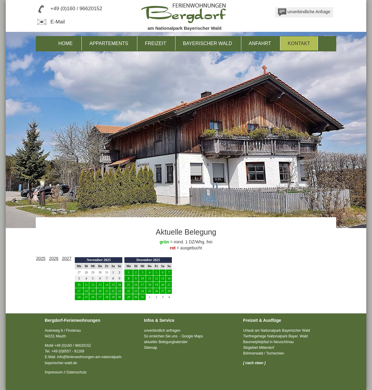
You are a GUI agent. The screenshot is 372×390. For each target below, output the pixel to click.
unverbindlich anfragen (162, 330)
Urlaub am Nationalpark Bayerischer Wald (276, 330)
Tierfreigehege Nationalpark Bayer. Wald (275, 336)
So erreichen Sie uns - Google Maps (173, 336)
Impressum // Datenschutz (66, 372)
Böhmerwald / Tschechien (263, 353)
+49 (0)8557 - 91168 (67, 351)
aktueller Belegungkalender (166, 342)
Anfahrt (260, 43)
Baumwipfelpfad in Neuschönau (268, 342)
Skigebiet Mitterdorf (258, 348)
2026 (53, 258)
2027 (66, 258)
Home (65, 43)
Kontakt (299, 43)
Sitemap (150, 348)
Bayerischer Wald (207, 43)
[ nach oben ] (254, 363)
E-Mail (50, 22)
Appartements (108, 43)
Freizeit (155, 43)
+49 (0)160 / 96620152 (76, 8)
